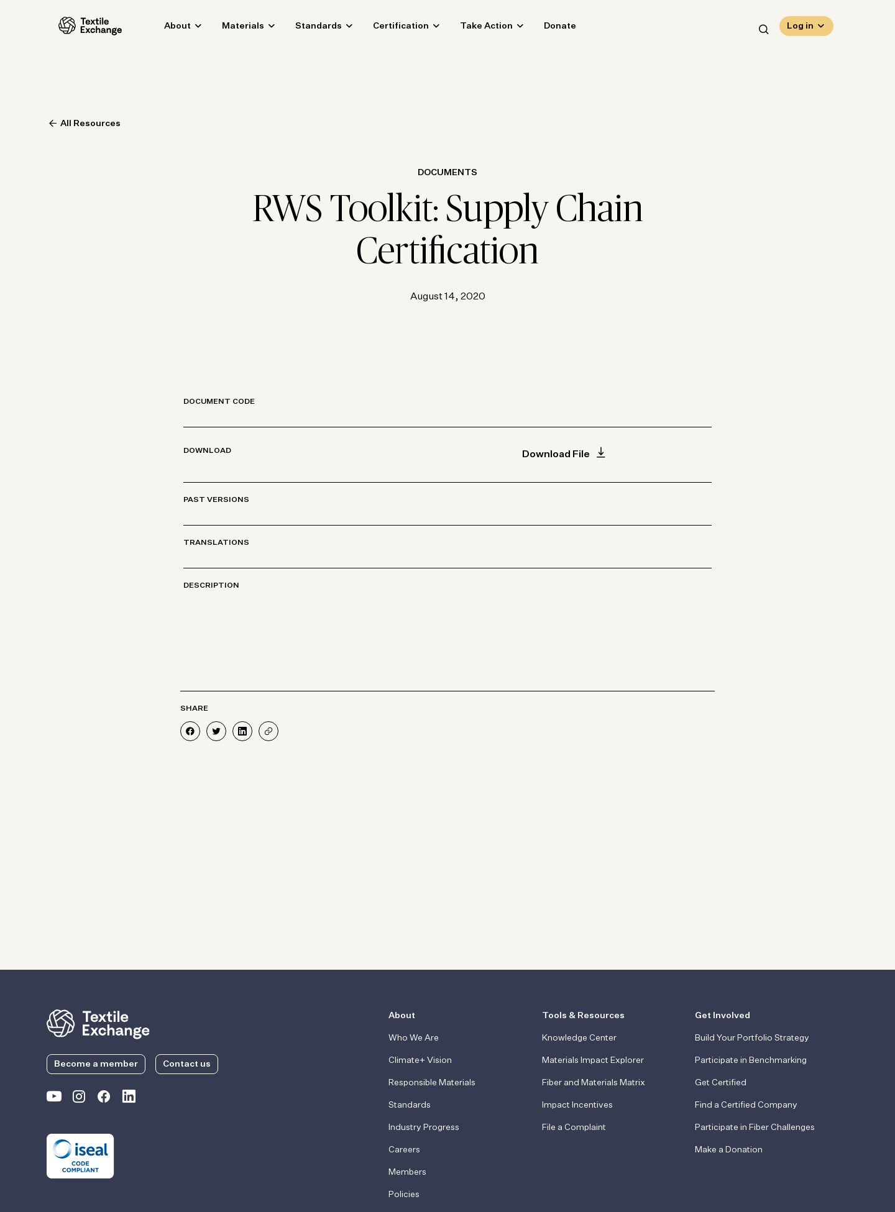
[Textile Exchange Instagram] (78, 1099)
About (165, 28)
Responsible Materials (431, 1082)
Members (407, 1172)
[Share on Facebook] (190, 731)
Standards (306, 28)
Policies (404, 1194)
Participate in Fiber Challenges (755, 1127)
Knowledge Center (579, 1038)
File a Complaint (574, 1127)
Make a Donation (729, 1150)
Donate (548, 28)
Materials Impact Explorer (593, 1060)
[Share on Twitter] (216, 731)
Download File (565, 455)
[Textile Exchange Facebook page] (103, 1099)
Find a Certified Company (746, 1105)
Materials (231, 28)
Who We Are (413, 1038)
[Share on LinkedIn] (242, 731)
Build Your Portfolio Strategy (752, 1038)
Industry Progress (423, 1127)
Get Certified (720, 1082)
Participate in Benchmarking (751, 1060)
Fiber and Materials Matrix (593, 1082)
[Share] (268, 731)
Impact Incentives (577, 1105)
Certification (389, 28)
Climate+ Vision (420, 1060)
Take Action (474, 28)
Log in (800, 28)
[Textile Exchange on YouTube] (54, 1099)
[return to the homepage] (98, 1023)
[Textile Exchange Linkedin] (128, 1099)
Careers (404, 1150)
